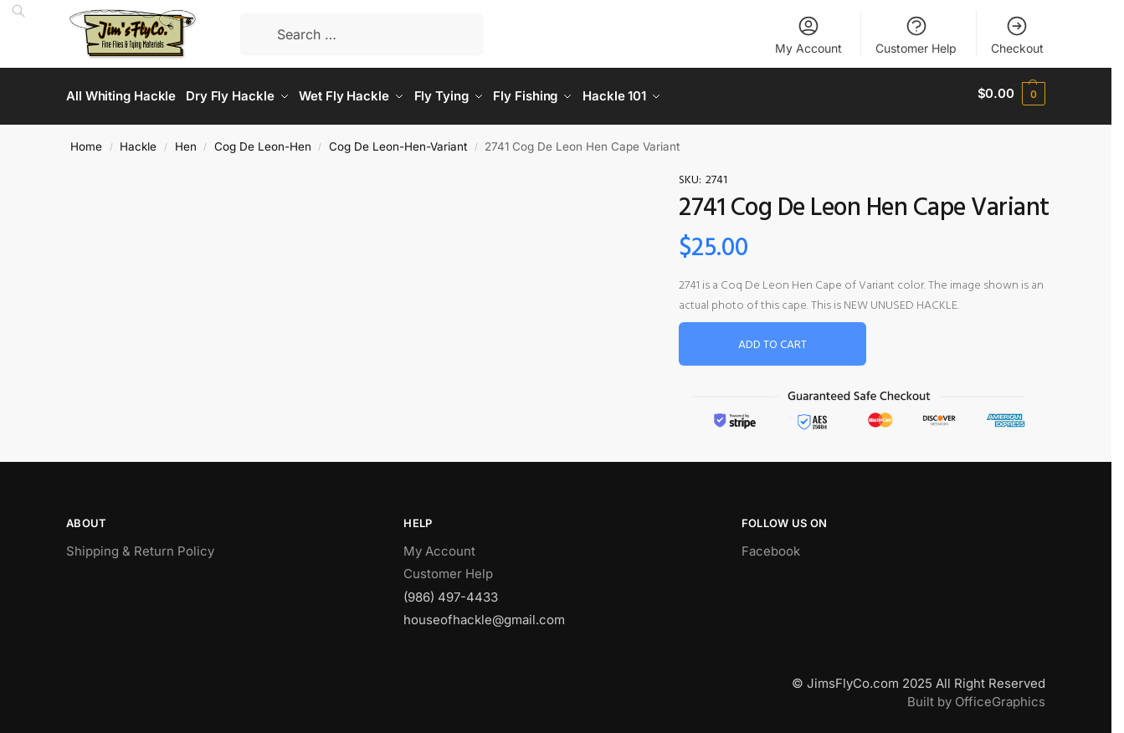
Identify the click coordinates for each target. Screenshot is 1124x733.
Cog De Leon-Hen (262, 140)
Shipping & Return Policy (140, 545)
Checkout (1017, 34)
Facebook (771, 545)
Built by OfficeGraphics (976, 697)
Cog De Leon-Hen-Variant (398, 140)
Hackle (138, 140)
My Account (808, 34)
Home (86, 140)
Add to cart (772, 340)
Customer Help (916, 34)
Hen (186, 140)
